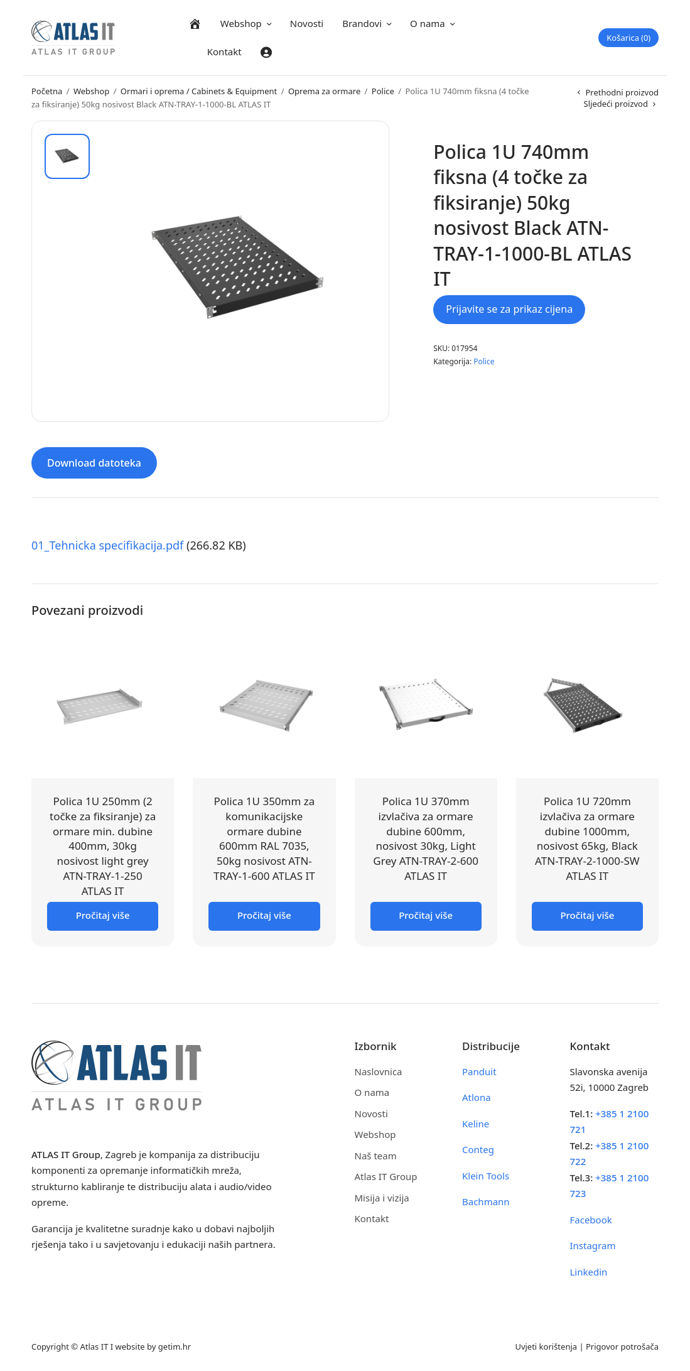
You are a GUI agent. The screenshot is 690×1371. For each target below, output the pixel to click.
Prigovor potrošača (622, 1346)
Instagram (593, 1244)
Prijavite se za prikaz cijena (509, 309)
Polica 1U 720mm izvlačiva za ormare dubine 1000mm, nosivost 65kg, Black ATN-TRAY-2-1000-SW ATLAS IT (587, 837)
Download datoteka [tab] (94, 462)
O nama (427, 23)
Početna (46, 91)
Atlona (476, 1096)
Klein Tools (485, 1174)
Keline (475, 1122)
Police (383, 91)
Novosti (306, 23)
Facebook (591, 1218)
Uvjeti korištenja (546, 1346)
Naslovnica (378, 1070)
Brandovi (362, 23)
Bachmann (486, 1201)
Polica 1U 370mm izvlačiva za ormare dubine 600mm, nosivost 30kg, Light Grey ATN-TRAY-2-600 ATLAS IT (425, 837)
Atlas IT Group (386, 1175)
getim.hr (174, 1346)
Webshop (241, 23)
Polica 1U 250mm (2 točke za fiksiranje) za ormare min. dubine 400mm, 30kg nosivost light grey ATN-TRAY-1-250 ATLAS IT (103, 845)
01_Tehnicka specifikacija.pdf (107, 544)
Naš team (376, 1154)
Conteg (478, 1148)
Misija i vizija (382, 1196)
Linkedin (589, 1270)
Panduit (479, 1070)
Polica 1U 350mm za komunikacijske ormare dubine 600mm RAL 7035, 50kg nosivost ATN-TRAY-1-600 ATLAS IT (264, 837)
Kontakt (224, 51)
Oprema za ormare (324, 91)
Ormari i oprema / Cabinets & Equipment (199, 91)
